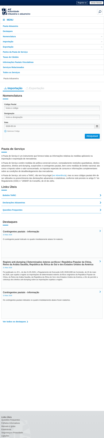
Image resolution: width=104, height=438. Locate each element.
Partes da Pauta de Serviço (15, 52)
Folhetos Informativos (10, 423)
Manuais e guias (8, 426)
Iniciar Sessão (96, 3)
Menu (8, 20)
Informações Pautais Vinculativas (18, 62)
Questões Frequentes (10, 420)
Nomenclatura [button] (52, 36)
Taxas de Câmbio (11, 57)
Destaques (8, 31)
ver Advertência (59, 175)
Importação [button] (52, 41)
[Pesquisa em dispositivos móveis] (100, 12)
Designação (9, 113)
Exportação (35, 88)
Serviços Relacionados (13, 67)
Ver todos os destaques (14, 321)
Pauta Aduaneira (10, 26)
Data (6, 122)
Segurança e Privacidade (12, 433)
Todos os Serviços (11, 72)
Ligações (5, 436)
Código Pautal (10, 104)
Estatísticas (6, 429)
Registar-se (82, 3)
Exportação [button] (52, 47)
